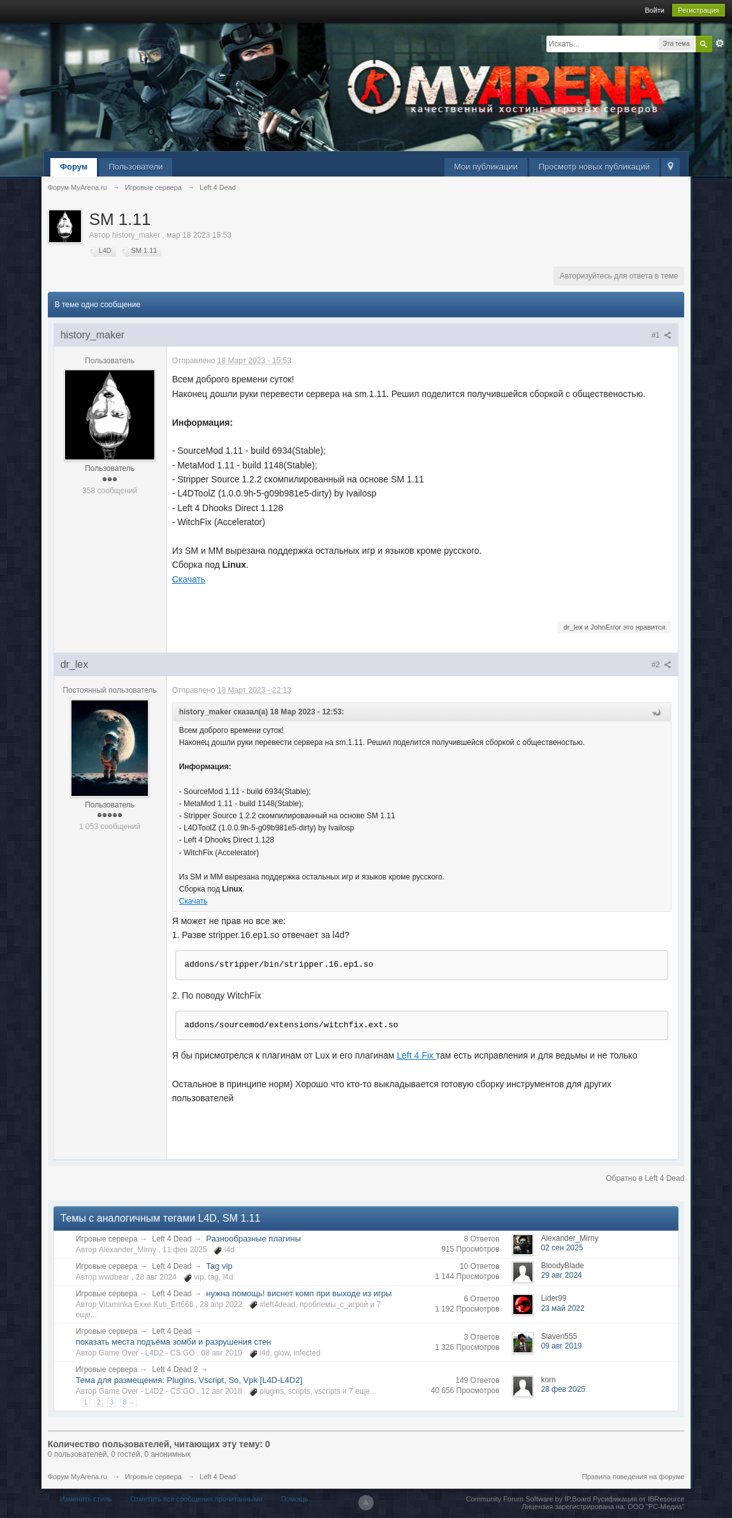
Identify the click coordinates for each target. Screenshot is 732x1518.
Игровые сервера (107, 1238)
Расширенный (720, 43)
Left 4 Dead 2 (175, 1369)
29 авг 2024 (561, 1275)
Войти (654, 10)
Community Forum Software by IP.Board (528, 1499)
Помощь (295, 1499)
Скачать (189, 579)
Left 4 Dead (171, 1238)
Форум (73, 166)
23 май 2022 (562, 1308)
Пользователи (135, 166)
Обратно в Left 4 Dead (645, 1178)
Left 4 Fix (416, 1055)
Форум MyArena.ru (77, 1476)
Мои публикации (486, 166)
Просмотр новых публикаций (594, 166)
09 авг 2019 (561, 1345)
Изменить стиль (86, 1499)
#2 (662, 664)
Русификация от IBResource (638, 1499)
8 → (129, 1402)
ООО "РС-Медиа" (655, 1506)
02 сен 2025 (562, 1247)
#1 (662, 335)
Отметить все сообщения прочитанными (196, 1499)
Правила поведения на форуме (633, 1476)
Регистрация (698, 10)
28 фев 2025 (563, 1389)
